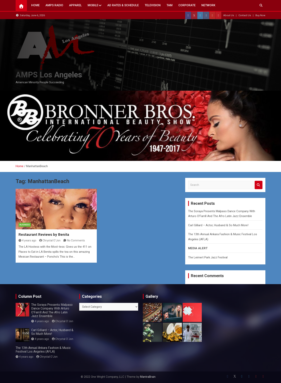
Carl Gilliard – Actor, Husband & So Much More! (218, 225)
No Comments (76, 240)
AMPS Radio (54, 5)
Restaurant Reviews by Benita (44, 234)
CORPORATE (187, 5)
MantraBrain (148, 377)
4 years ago (27, 240)
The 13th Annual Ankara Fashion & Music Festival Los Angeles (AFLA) (43, 349)
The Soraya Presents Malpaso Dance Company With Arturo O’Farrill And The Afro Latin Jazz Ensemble (52, 310)
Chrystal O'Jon (50, 240)
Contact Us (244, 15)
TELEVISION (153, 5)
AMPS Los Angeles (49, 74)
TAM (169, 5)
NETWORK (208, 5)
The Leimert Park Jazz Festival (208, 257)
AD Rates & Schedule (123, 5)
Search (258, 185)
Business (25, 224)
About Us (228, 15)
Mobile (93, 5)
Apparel (75, 5)
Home (35, 5)
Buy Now (260, 15)
